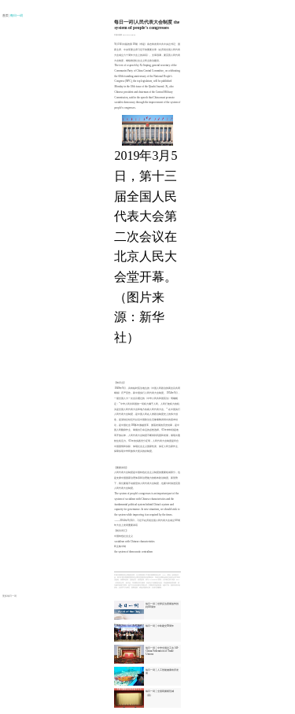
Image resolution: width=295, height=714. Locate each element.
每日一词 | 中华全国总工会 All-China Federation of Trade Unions (162, 651)
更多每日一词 (9, 595)
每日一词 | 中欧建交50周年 (160, 625)
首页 (5, 15)
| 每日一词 (16, 15)
